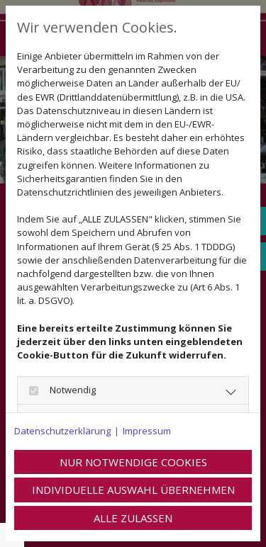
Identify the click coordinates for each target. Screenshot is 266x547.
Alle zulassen (133, 518)
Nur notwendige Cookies (133, 462)
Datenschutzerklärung (62, 430)
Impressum (147, 430)
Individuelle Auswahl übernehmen (133, 490)
